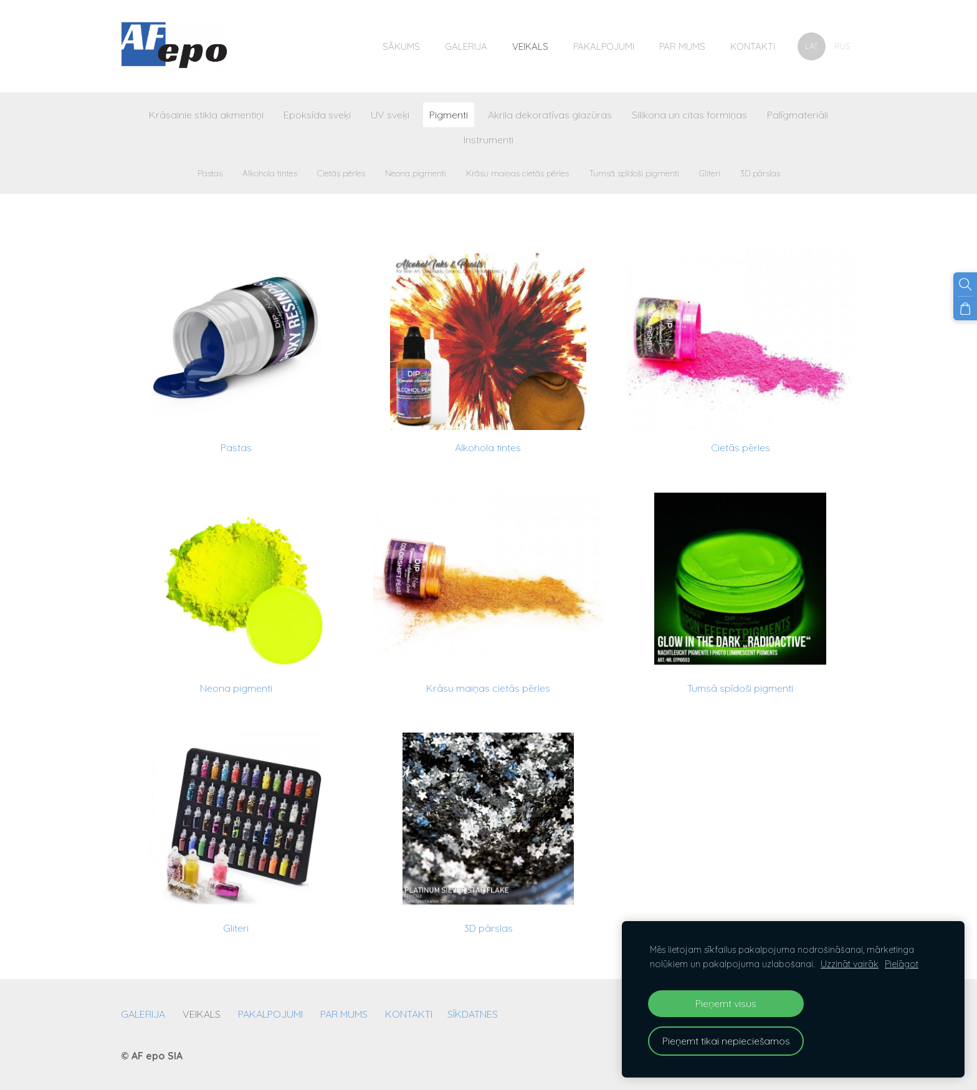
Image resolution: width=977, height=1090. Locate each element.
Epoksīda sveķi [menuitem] (317, 114)
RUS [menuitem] (842, 46)
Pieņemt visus (725, 1003)
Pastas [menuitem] (210, 173)
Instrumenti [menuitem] (488, 139)
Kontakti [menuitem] (752, 46)
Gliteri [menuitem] (709, 173)
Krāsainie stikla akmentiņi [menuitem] (206, 114)
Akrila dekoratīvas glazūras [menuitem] (550, 114)
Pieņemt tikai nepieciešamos (726, 1041)
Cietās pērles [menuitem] (341, 173)
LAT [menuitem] (811, 46)
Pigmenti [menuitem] (448, 114)
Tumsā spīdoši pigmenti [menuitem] (634, 173)
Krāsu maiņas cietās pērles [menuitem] (517, 173)
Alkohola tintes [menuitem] (269, 173)
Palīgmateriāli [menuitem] (797, 114)
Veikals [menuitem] (530, 46)
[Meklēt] (965, 284)
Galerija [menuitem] (466, 46)
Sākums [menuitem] (401, 46)
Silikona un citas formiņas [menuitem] (689, 114)
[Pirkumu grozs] (965, 308)
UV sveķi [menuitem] (390, 114)
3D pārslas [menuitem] (760, 173)
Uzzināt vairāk (850, 964)
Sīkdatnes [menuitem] (472, 1014)
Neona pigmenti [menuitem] (415, 173)
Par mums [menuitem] (682, 46)
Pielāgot (901, 964)
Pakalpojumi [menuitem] (603, 46)
